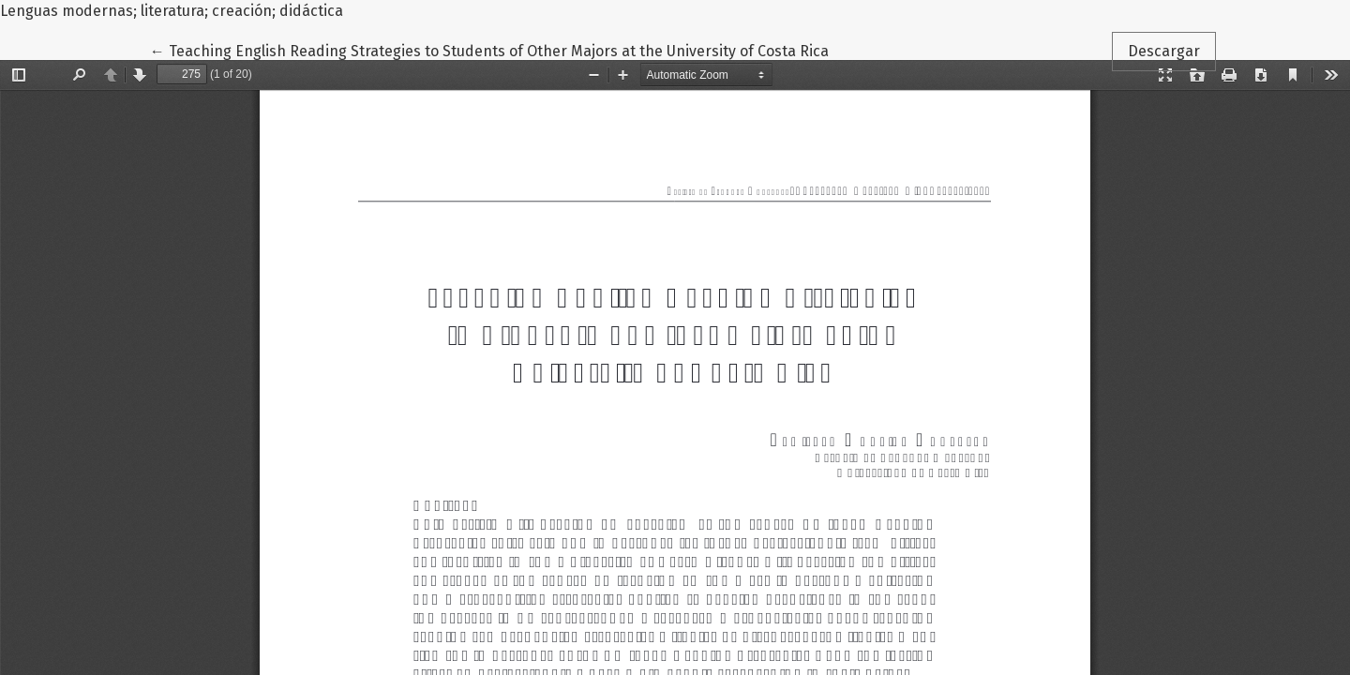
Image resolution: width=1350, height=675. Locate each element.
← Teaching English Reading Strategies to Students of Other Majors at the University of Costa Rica (489, 49)
